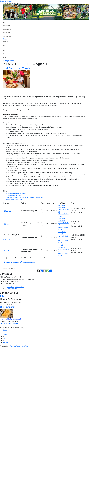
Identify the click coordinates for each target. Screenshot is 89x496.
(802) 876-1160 (13, 289)
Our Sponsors (7, 307)
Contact (5, 42)
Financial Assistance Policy (14, 199)
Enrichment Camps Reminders (16, 193)
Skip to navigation (6, 1)
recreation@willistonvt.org (16, 287)
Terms (5, 330)
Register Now (9, 61)
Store (5, 39)
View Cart (25, 68)
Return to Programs (11, 262)
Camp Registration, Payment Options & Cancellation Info (25, 197)
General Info (7, 36)
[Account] (8, 45)
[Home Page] (8, 22)
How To (5, 342)
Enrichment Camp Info (13, 195)
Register (6, 26)
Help (4, 338)
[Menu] (4, 57)
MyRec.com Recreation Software (18, 346)
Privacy (5, 334)
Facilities (6, 33)
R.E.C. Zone (7, 29)
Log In (7, 211)
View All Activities (27, 262)
